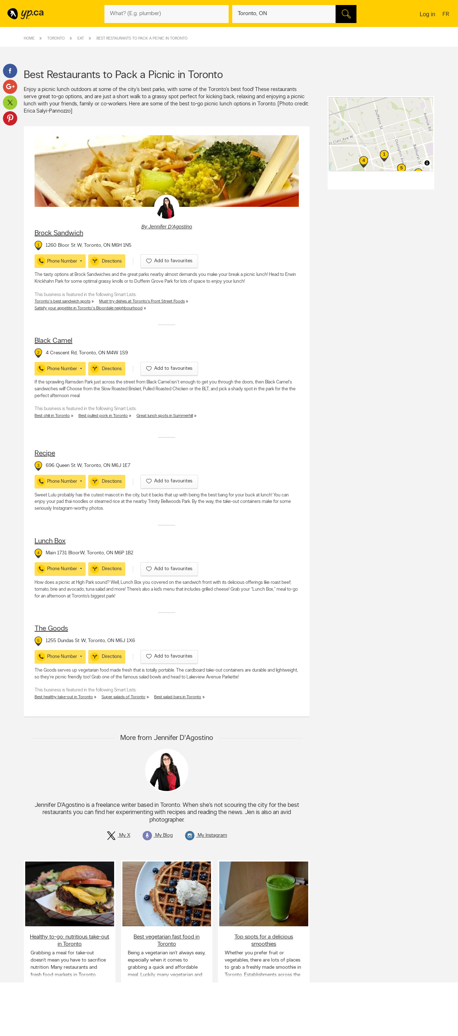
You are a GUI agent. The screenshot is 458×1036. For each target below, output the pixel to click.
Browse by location (212, 1033)
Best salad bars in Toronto (177, 697)
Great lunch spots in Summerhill (164, 416)
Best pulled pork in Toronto (103, 416)
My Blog (158, 835)
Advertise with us (42, 1026)
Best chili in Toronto (52, 416)
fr (447, 14)
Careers (120, 1033)
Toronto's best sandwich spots (62, 301)
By (166, 227)
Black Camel (53, 341)
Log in (427, 14)
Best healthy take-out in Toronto (64, 697)
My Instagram (206, 835)
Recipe (45, 453)
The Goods (51, 628)
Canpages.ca (371, 1033)
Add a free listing (42, 1033)
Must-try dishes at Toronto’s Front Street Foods (142, 301)
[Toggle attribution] (427, 163)
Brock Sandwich (59, 233)
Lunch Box (50, 541)
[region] (382, 134)
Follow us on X (290, 1033)
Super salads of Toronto (123, 697)
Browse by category (213, 1026)
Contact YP (123, 1026)
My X (118, 835)
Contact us (423, 996)
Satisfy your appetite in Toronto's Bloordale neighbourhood (89, 308)
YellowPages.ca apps (296, 1026)
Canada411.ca (372, 1026)
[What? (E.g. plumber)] (166, 14)
